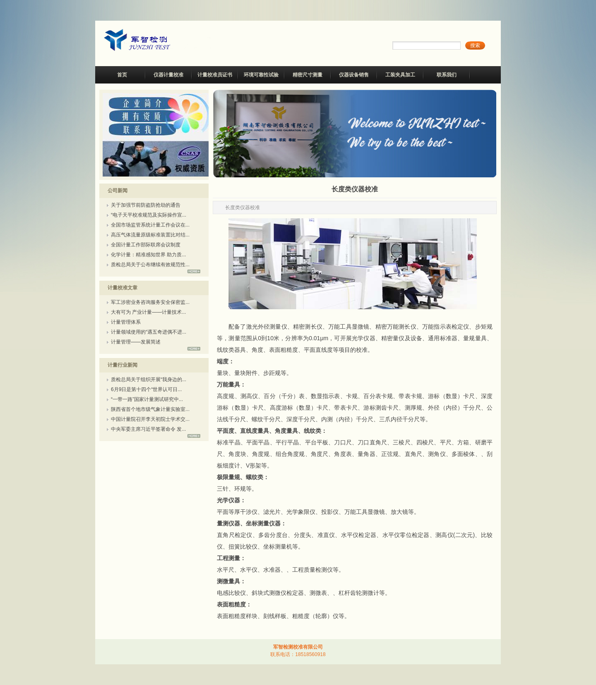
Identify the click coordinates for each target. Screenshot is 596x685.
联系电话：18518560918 (297, 654)
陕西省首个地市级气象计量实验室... (150, 409)
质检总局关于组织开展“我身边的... (148, 379)
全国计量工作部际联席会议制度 (145, 245)
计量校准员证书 (214, 75)
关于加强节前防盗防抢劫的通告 (145, 205)
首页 (122, 75)
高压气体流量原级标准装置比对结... (150, 235)
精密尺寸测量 (307, 75)
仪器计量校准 (168, 75)
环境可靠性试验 (261, 75)
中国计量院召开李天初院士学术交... (150, 419)
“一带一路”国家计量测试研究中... (147, 399)
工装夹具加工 (400, 75)
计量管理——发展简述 (136, 342)
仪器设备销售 (354, 75)
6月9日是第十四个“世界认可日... (146, 389)
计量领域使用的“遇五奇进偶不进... (148, 332)
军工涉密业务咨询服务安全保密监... (150, 302)
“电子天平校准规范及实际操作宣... (148, 215)
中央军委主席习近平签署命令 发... (148, 429)
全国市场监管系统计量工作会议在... (150, 225)
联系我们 (447, 75)
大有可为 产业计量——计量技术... (148, 312)
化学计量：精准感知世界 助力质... (148, 255)
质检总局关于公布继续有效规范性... (150, 264)
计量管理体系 (126, 322)
